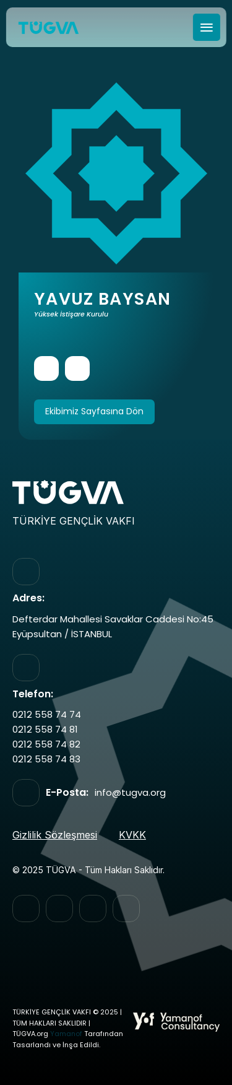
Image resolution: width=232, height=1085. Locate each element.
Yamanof (66, 1034)
